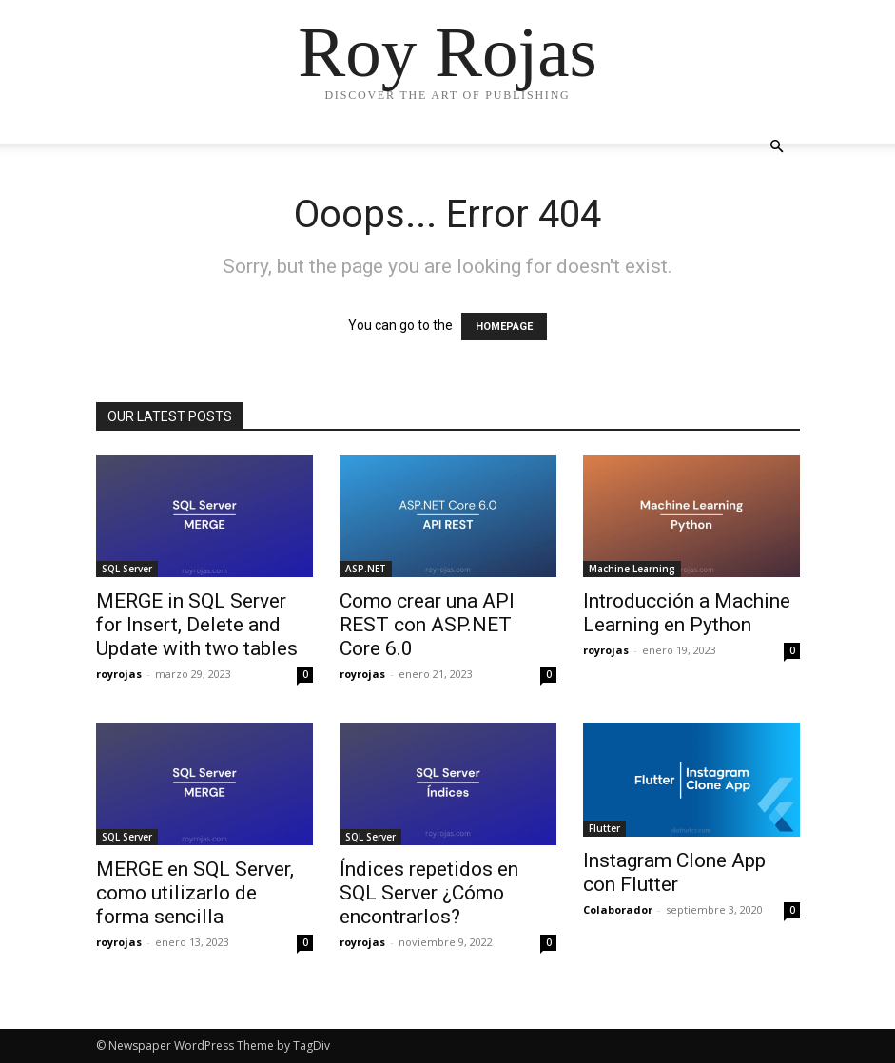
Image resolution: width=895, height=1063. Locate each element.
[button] (777, 147)
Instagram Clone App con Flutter (674, 872)
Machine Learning (632, 568)
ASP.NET (365, 568)
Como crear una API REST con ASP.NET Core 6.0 (427, 624)
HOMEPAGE (504, 326)
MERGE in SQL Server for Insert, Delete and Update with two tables (197, 624)
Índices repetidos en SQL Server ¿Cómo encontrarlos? (429, 893)
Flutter (604, 828)
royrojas (119, 674)
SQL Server (127, 568)
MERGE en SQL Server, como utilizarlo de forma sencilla (195, 893)
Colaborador (617, 909)
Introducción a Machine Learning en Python (686, 612)
